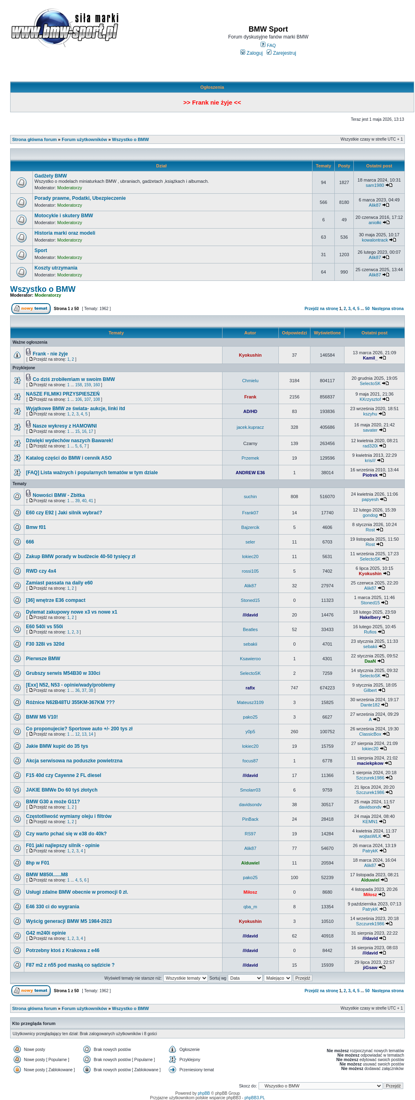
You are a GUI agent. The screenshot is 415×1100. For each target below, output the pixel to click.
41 (91, 501)
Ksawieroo (250, 658)
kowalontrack (375, 240)
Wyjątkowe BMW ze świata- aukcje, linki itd (75, 408)
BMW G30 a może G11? (53, 802)
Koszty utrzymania (55, 268)
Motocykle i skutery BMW (63, 215)
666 (30, 542)
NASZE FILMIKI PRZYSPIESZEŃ (63, 394)
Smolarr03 (250, 790)
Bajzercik (250, 527)
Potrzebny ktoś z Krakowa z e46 (62, 950)
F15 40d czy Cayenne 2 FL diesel (63, 775)
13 (84, 734)
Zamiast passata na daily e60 (59, 583)
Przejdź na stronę (321, 308)
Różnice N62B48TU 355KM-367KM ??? (70, 702)
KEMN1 (370, 821)
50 (367, 308)
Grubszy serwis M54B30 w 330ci (63, 673)
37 (84, 690)
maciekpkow (370, 763)
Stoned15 (250, 600)
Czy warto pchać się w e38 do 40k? (66, 834)
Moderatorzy (69, 187)
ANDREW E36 (250, 472)
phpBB (204, 1093)
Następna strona (388, 308)
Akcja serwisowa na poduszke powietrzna (74, 761)
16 (84, 431)
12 (77, 734)
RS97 (250, 833)
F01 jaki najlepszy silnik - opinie (62, 845)
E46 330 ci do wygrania (52, 907)
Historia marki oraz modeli (64, 233)
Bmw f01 (36, 527)
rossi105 (250, 571)
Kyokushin (250, 355)
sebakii (250, 644)
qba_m (250, 906)
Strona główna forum (34, 139)
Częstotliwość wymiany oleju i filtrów (68, 816)
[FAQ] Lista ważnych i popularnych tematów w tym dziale (92, 472)
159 (87, 385)
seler (250, 541)
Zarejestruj (281, 53)
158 (78, 385)
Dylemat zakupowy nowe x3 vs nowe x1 (71, 612)
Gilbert (370, 690)
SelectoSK (370, 383)
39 (77, 501)
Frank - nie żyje (50, 354)
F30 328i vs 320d (45, 644)
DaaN (370, 661)
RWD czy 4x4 (41, 571)
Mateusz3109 (250, 702)
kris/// (370, 460)
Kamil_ (370, 357)
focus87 (250, 760)
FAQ (268, 45)
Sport (40, 250)
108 (96, 399)
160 (96, 385)
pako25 (250, 717)
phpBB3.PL (254, 1098)
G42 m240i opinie (46, 933)
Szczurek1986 (370, 777)
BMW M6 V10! (42, 717)
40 (84, 501)
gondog (370, 515)
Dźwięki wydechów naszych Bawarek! (69, 440)
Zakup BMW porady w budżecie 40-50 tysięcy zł (80, 556)
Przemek (250, 458)
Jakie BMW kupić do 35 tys (57, 746)
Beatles (250, 629)
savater (370, 430)
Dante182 (370, 704)
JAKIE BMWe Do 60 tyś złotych (61, 790)
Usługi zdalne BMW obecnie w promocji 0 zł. (77, 892)
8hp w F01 (37, 863)
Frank (250, 396)
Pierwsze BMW (43, 658)
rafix (250, 687)
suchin (250, 496)
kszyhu (370, 413)
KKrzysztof (370, 399)
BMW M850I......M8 (47, 874)
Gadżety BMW (50, 176)
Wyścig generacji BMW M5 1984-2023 (69, 921)
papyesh (370, 499)
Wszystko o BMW (130, 139)
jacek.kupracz (250, 427)
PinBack (250, 819)
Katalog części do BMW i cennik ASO (69, 458)
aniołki (374, 222)
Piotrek (370, 475)
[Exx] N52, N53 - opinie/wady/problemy (70, 685)
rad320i (370, 445)
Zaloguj (251, 53)
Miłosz (250, 892)
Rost (370, 529)
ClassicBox (370, 734)
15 (77, 431)
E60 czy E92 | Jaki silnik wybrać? (64, 513)
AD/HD (250, 411)
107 (87, 399)
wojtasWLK (370, 836)
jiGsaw (370, 967)
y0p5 (250, 731)
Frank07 (250, 512)
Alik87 (375, 205)
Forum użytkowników (84, 139)
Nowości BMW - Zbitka (59, 495)
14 (91, 734)
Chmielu (250, 380)
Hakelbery (370, 617)
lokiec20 (250, 556)
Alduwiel (250, 862)
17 (91, 431)
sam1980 (375, 185)
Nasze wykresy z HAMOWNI (65, 426)
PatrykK (370, 850)
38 (91, 690)
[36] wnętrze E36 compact (56, 600)
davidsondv (250, 804)
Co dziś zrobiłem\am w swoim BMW (74, 379)
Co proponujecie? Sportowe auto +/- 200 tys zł (79, 729)
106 (78, 399)
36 (77, 690)
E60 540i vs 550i (44, 626)
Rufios (370, 631)
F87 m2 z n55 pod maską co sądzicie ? (70, 965)
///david (250, 614)
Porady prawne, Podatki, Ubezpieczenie (80, 198)
